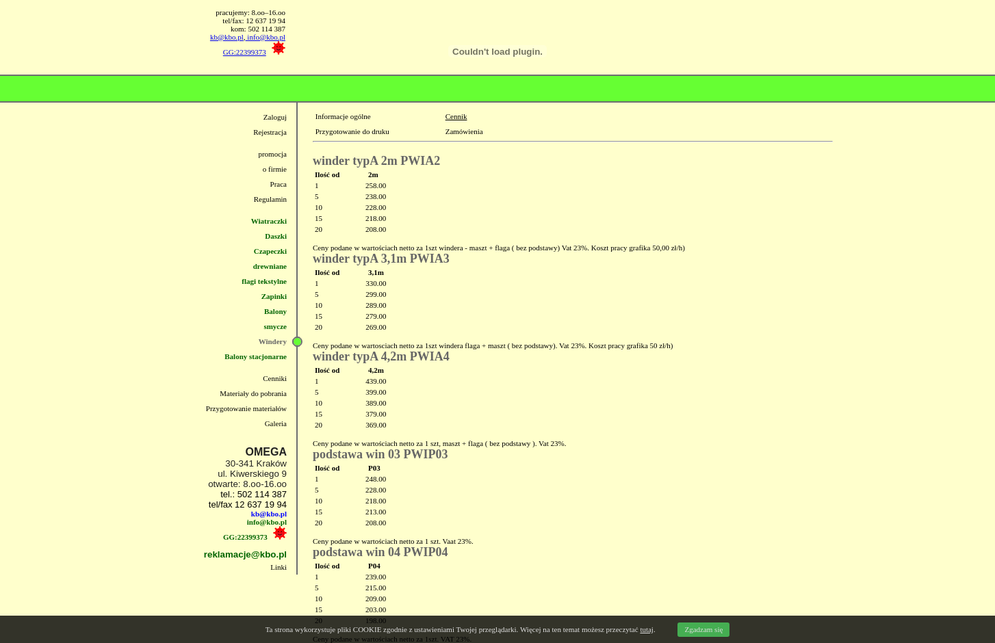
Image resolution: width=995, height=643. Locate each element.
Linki (278, 567)
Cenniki (275, 378)
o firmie (275, 169)
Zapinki (274, 296)
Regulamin (270, 199)
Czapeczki (270, 251)
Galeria (276, 423)
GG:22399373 (244, 52)
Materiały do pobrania (253, 393)
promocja (272, 154)
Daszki (276, 236)
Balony (275, 311)
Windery (273, 341)
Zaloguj (275, 117)
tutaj (647, 629)
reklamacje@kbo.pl (245, 554)
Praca (278, 184)
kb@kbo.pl (227, 37)
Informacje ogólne (343, 116)
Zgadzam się (703, 629)
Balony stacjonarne (255, 356)
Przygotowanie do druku (352, 131)
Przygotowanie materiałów (246, 408)
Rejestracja (270, 132)
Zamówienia (464, 131)
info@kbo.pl (265, 37)
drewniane (270, 266)
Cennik (456, 116)
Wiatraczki (269, 221)
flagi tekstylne (264, 281)
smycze (275, 326)
